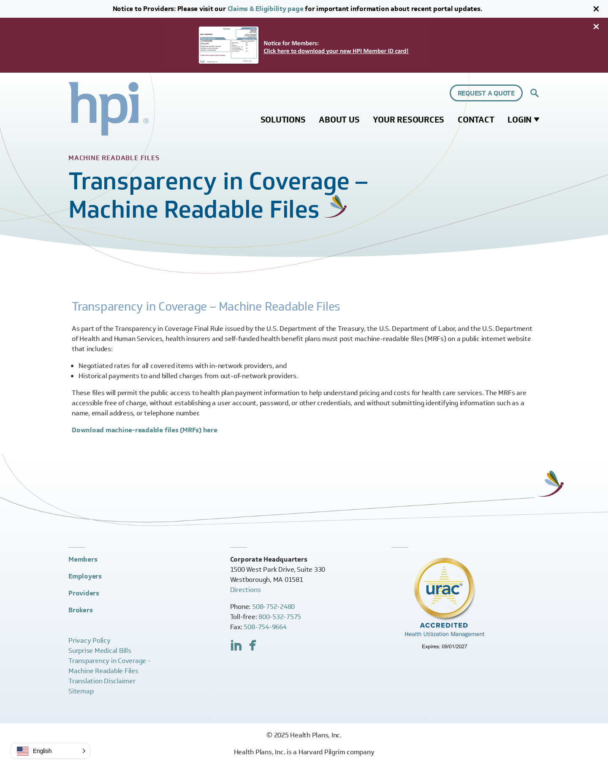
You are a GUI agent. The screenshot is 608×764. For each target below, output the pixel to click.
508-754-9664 (265, 627)
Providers (83, 593)
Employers (85, 576)
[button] (50, 751)
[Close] (596, 9)
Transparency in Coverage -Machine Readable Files (109, 666)
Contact (476, 120)
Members (82, 559)
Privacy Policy (89, 640)
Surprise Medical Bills (99, 650)
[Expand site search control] (534, 93)
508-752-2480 (273, 606)
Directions (245, 590)
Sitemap (80, 691)
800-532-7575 (279, 617)
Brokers (80, 610)
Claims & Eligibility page (266, 9)
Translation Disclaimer (102, 681)
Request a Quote (486, 93)
